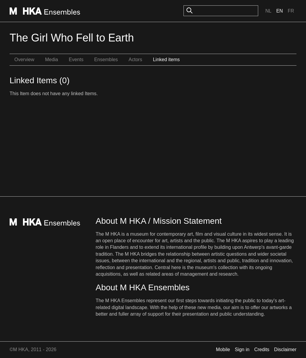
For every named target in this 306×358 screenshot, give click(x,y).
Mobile (223, 349)
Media (51, 59)
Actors (135, 59)
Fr (291, 10)
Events (76, 59)
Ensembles (106, 59)
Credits (262, 349)
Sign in (242, 349)
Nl (268, 10)
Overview (24, 59)
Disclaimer (285, 349)
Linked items (166, 59)
